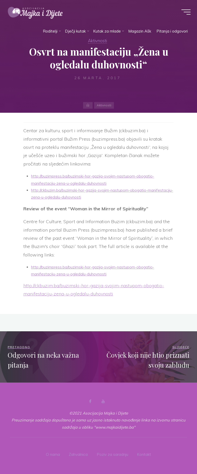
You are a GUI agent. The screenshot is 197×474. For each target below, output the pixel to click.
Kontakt (144, 454)
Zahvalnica (78, 454)
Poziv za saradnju (112, 454)
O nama (53, 454)
